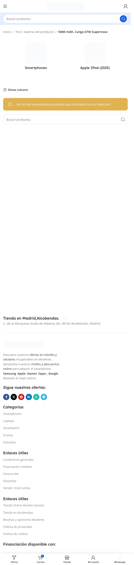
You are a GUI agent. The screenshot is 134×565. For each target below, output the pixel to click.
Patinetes (9, 442)
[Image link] (24, 344)
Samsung (9, 373)
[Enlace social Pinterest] (21, 397)
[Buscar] (65, 18)
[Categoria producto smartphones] (35, 57)
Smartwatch (11, 428)
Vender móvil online (16, 488)
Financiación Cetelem (17, 467)
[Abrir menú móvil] (5, 6)
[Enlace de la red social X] (14, 397)
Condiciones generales (18, 460)
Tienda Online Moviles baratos (23, 505)
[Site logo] (65, 6)
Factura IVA (11, 474)
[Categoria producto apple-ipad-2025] (95, 57)
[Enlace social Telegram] (44, 397)
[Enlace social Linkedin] (29, 397)
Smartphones (12, 414)
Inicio (7, 32)
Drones (8, 435)
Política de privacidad (17, 527)
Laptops (8, 421)
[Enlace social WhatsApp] (36, 397)
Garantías (9, 481)
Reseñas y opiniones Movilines (23, 520)
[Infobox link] (35, 318)
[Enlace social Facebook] (6, 397)
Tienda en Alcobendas (18, 513)
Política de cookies (15, 534)
